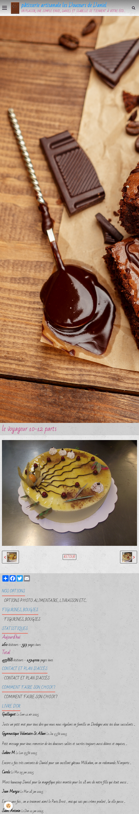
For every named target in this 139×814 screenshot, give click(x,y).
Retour (69, 557)
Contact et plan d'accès (27, 678)
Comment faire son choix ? (30, 697)
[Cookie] (8, 805)
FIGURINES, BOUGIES (22, 619)
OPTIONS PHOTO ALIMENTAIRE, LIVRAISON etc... (45, 600)
